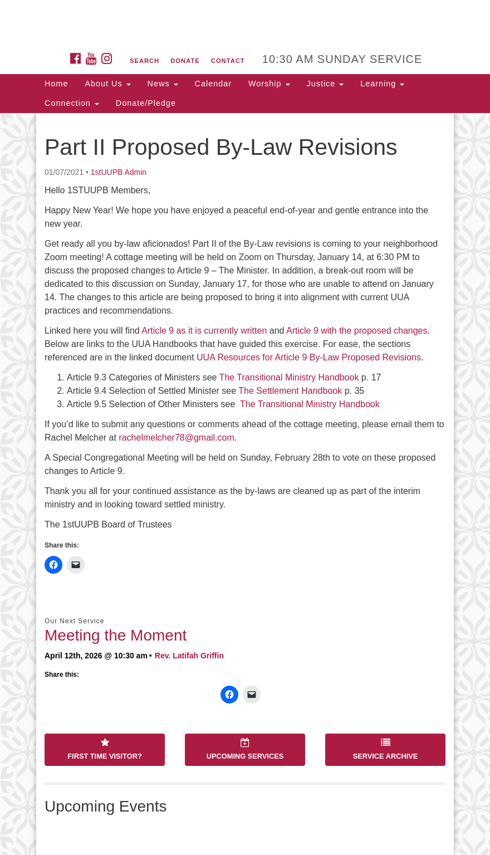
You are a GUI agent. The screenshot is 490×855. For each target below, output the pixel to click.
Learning (382, 83)
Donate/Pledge (146, 103)
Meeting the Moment (116, 635)
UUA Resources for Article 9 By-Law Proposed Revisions (309, 357)
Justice (325, 83)
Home (56, 83)
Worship (269, 83)
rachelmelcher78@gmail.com (176, 437)
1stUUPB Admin (118, 172)
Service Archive (385, 749)
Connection (72, 103)
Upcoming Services (245, 749)
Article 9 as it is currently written (204, 330)
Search (144, 60)
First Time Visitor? (104, 749)
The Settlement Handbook (290, 390)
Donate (184, 60)
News (163, 83)
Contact (228, 60)
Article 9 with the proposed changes (356, 330)
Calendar (213, 83)
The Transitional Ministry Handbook (289, 377)
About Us (107, 83)
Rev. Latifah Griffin (189, 655)
